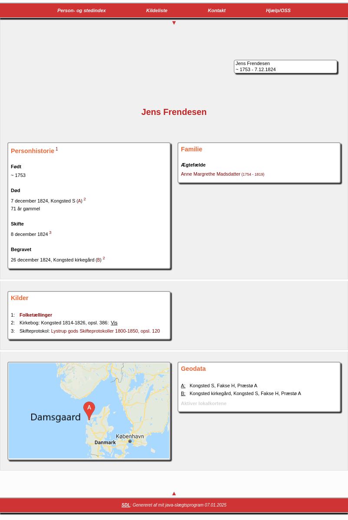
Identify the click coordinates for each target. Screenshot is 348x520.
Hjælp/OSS (278, 10)
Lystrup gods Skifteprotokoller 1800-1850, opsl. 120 (105, 331)
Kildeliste (156, 10)
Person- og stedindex (81, 10)
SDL (125, 505)
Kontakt (217, 10)
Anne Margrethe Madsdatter (222, 174)
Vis (114, 322)
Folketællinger (36, 314)
